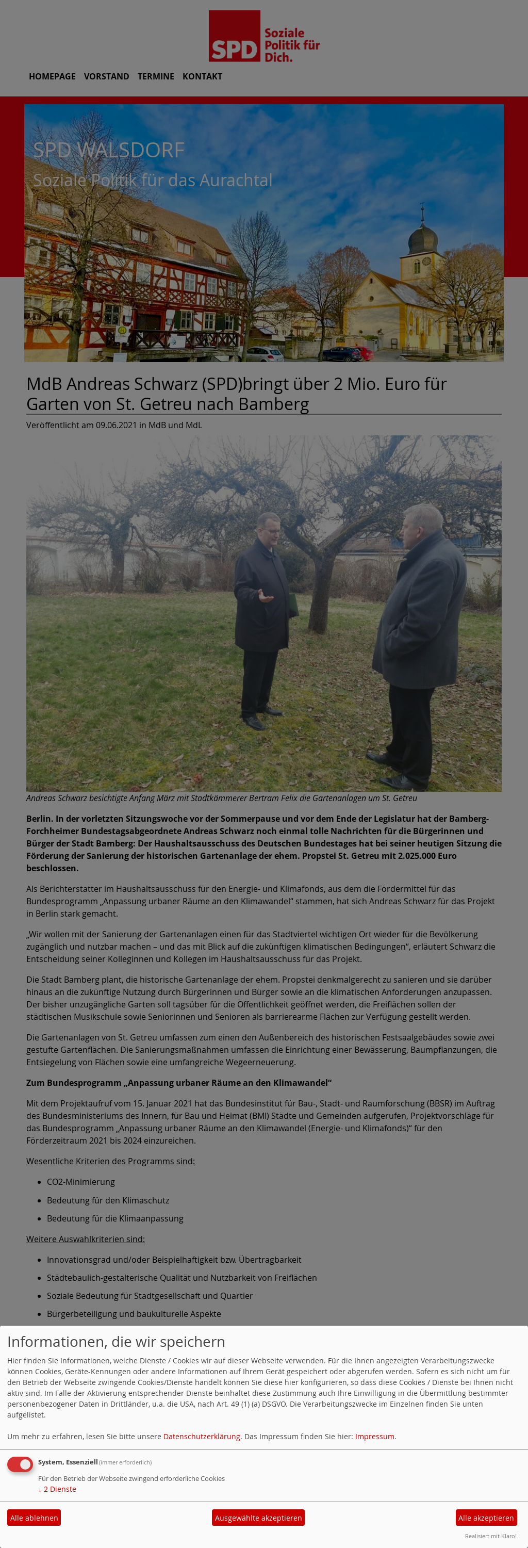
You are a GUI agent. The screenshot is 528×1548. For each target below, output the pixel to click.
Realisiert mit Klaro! (491, 1536)
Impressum (374, 1436)
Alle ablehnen (34, 1518)
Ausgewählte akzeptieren (258, 1518)
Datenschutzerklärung (201, 1436)
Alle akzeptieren (486, 1518)
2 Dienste (57, 1489)
